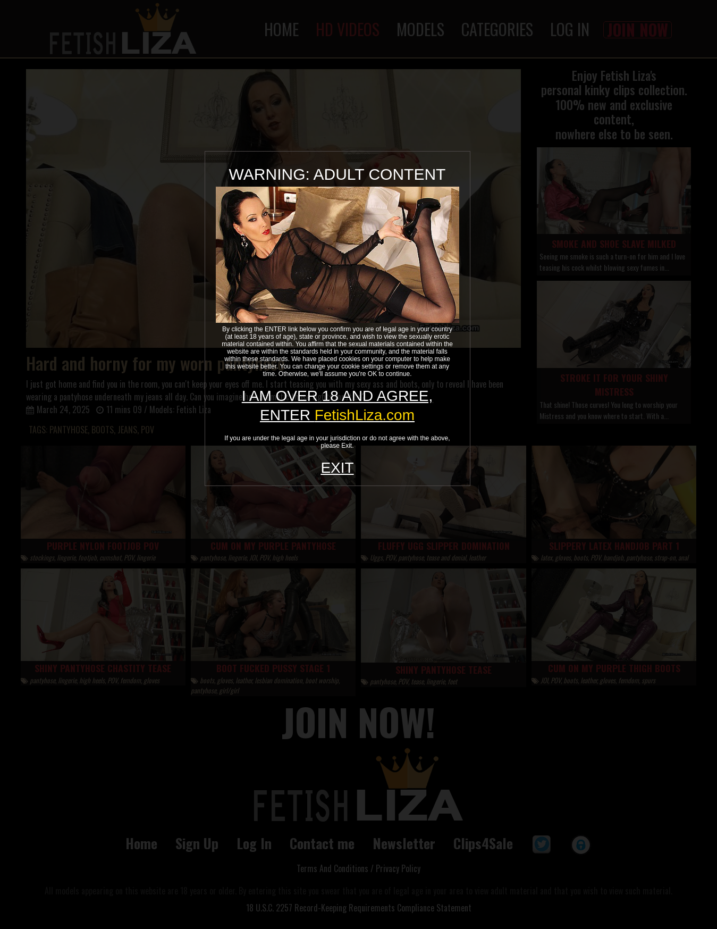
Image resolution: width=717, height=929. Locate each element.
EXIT (336, 467)
